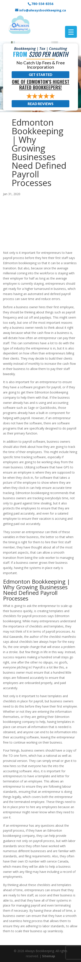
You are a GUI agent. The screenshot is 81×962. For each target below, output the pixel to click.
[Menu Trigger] (71, 32)
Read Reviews (40, 104)
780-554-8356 (42, 3)
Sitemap (48, 956)
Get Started (40, 75)
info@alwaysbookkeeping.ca (42, 10)
